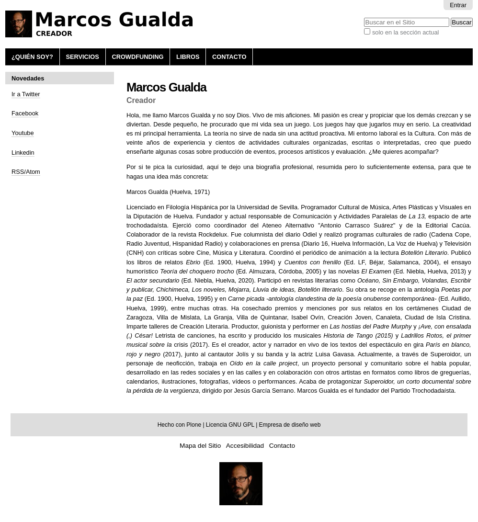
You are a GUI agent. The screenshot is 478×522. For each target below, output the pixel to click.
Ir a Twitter (25, 94)
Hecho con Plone (179, 424)
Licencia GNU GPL (230, 424)
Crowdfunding (137, 56)
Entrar (458, 5)
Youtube (22, 132)
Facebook (24, 113)
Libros (187, 56)
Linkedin (22, 152)
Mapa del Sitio (200, 445)
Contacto (229, 56)
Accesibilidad (245, 445)
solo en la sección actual (405, 32)
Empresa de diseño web (290, 424)
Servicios (82, 56)
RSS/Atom (25, 171)
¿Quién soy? (32, 56)
